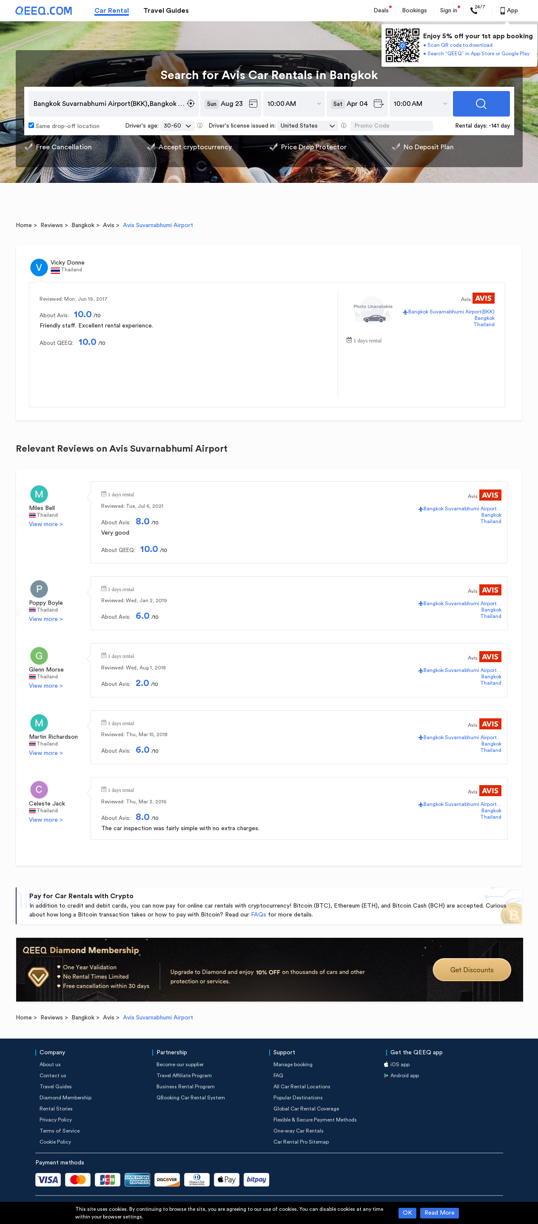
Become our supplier (180, 1064)
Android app (404, 1075)
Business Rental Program (186, 1086)
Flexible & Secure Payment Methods (315, 1119)
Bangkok (82, 225)
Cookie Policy (55, 1141)
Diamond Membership (65, 1097)
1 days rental (367, 339)
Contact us (53, 1075)
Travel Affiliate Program (184, 1075)
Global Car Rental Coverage (306, 1108)
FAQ (278, 1075)
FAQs (258, 915)
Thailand (484, 324)
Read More (439, 1213)
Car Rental (111, 10)
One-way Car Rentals (298, 1130)
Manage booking (293, 1064)
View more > (46, 524)
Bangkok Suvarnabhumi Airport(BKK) (451, 311)
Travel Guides (166, 10)
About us (50, 1064)
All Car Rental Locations (301, 1086)
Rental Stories (56, 1108)
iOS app (400, 1064)
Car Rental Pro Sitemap (301, 1141)
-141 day (499, 126)
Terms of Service (60, 1130)
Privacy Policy (56, 1119)
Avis (108, 225)
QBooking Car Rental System (191, 1097)
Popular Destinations (298, 1097)
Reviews (51, 225)
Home (24, 225)
